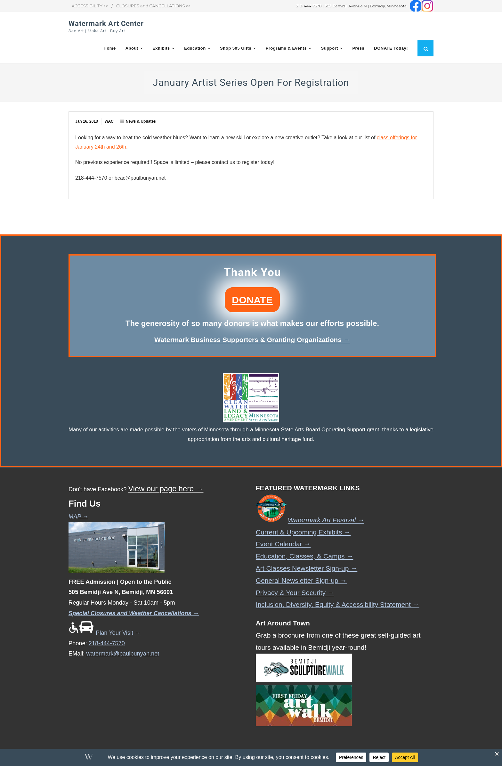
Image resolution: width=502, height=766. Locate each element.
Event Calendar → (283, 544)
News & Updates (141, 121)
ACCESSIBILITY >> (90, 5)
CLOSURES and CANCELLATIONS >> (153, 5)
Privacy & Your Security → (295, 592)
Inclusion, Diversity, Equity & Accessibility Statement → (337, 604)
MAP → (78, 517)
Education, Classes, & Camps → (304, 556)
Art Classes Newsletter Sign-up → (306, 568)
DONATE (252, 300)
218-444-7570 (107, 643)
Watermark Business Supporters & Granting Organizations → (252, 339)
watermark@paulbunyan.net (122, 654)
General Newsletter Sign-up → (301, 580)
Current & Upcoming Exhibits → (303, 532)
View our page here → (165, 489)
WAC (109, 121)
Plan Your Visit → (105, 633)
